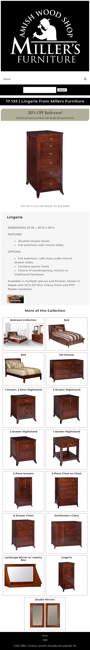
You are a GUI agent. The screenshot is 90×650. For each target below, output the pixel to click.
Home (7, 79)
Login (45, 640)
